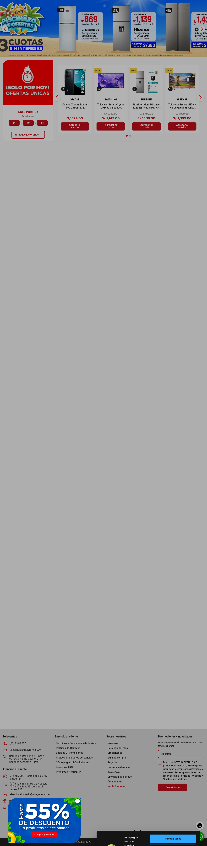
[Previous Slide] (5, 28)
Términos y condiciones (174, 779)
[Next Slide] (202, 28)
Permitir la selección (180, 821)
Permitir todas (180, 811)
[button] (63, 89)
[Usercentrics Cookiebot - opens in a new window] (121, 839)
